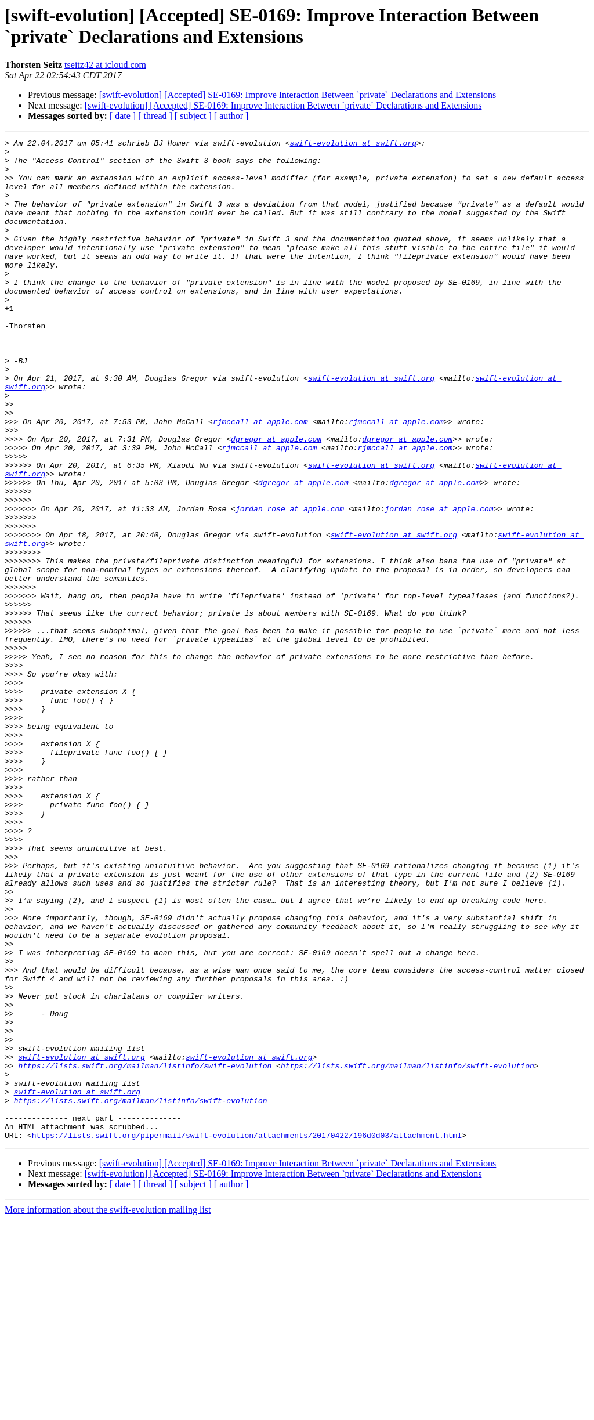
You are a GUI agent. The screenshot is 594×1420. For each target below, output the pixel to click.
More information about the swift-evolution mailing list (108, 1410)
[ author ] (231, 116)
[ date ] (123, 116)
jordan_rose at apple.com (290, 583)
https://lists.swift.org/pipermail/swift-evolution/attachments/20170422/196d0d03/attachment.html (247, 1335)
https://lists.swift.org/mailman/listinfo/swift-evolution (144, 1251)
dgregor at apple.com (276, 499)
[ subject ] (193, 116)
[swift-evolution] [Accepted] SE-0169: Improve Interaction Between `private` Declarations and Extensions (298, 95)
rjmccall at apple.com (260, 479)
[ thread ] (155, 116)
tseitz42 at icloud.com (105, 65)
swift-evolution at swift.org (352, 144)
